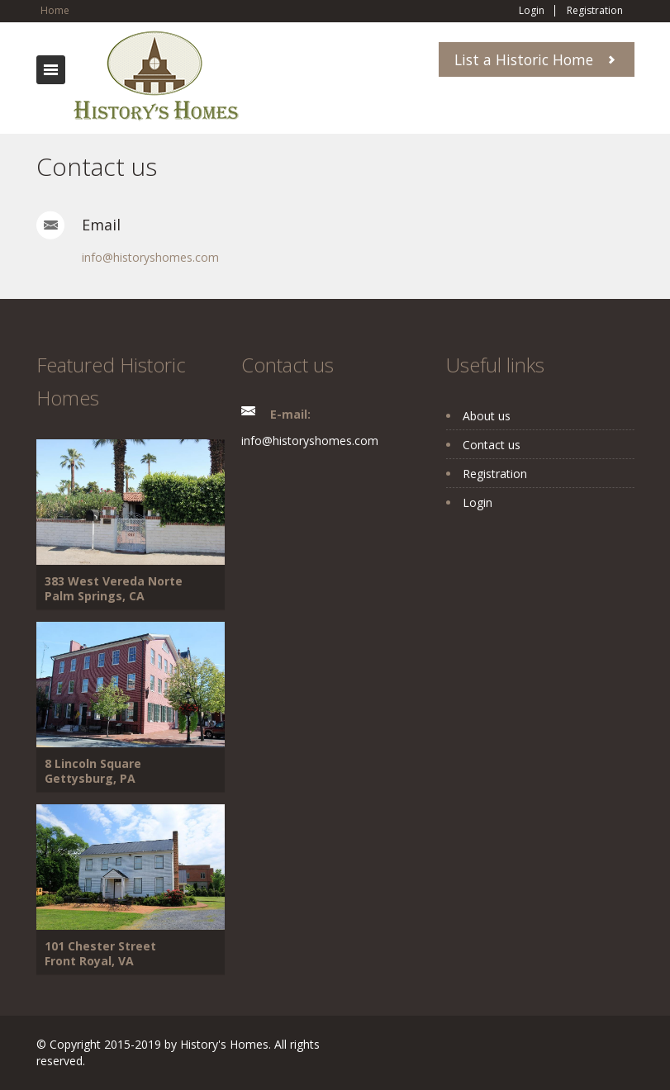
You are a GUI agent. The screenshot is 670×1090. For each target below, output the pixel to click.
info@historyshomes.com (150, 257)
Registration (595, 11)
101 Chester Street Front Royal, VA (100, 953)
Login (531, 11)
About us (487, 416)
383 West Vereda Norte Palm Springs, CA (114, 588)
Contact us (491, 445)
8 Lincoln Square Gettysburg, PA (93, 771)
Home (54, 10)
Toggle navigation (50, 69)
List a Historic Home (523, 59)
